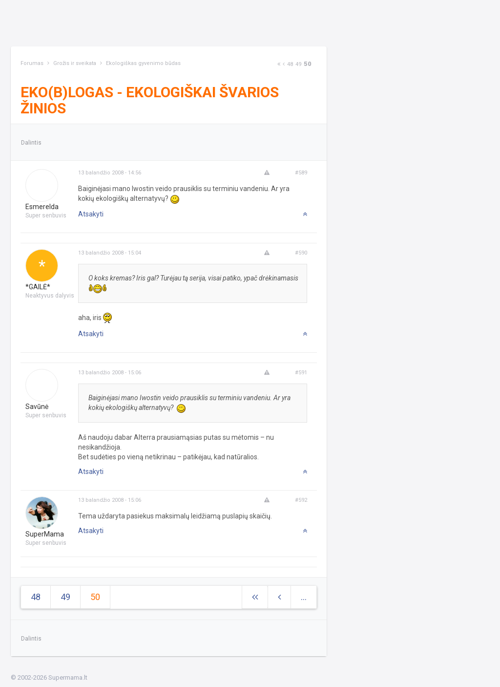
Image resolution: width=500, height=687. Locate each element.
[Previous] (284, 64)
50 (308, 63)
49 (298, 64)
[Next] (278, 64)
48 (290, 64)
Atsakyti (91, 214)
